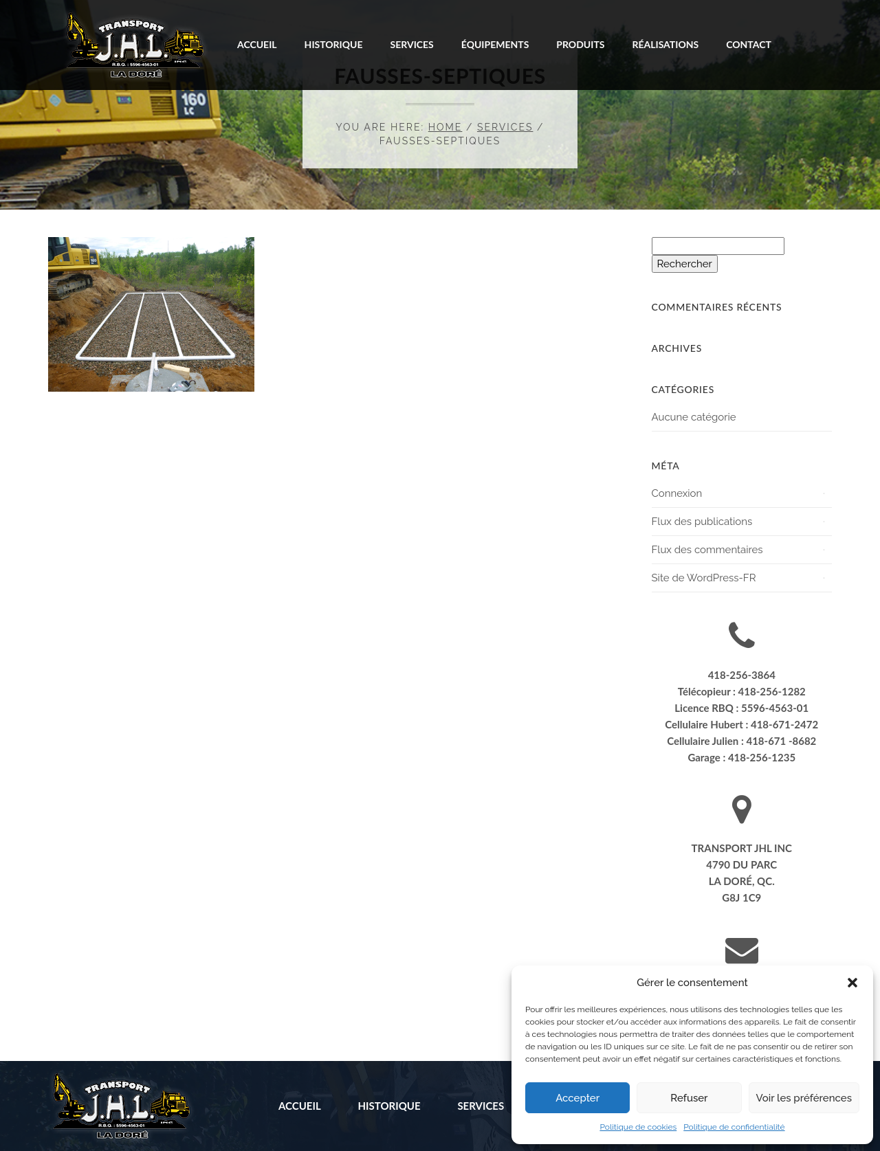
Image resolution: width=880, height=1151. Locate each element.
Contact (748, 44)
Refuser (688, 1098)
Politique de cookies (638, 1127)
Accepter (578, 1098)
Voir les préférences (804, 1098)
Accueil (257, 44)
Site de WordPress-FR (704, 578)
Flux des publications (702, 521)
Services (412, 44)
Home (445, 127)
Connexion (677, 493)
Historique (334, 44)
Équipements (495, 44)
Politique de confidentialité (733, 1127)
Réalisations (665, 44)
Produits (580, 44)
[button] (852, 983)
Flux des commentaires (707, 550)
